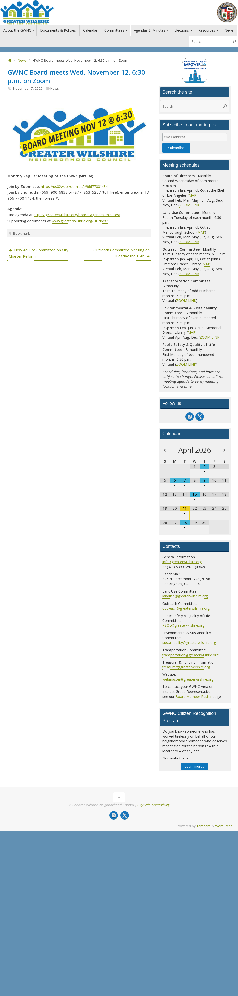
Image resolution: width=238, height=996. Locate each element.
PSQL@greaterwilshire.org (183, 625)
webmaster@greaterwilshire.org (188, 679)
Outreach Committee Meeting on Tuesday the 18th (121, 252)
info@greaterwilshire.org (182, 561)
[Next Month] (224, 450)
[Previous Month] (165, 450)
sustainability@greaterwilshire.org (189, 642)
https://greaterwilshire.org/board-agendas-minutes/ (79, 214)
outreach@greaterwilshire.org (186, 608)
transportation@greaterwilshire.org (190, 655)
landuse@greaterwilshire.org (185, 596)
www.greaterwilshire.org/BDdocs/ (81, 220)
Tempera (204, 826)
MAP (192, 195)
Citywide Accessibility (153, 804)
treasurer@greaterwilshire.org (186, 667)
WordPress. (224, 826)
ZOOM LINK (189, 205)
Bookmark (21, 233)
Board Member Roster (193, 696)
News (22, 60)
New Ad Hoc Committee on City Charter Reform (38, 252)
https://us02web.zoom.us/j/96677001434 (77, 186)
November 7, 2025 (28, 88)
